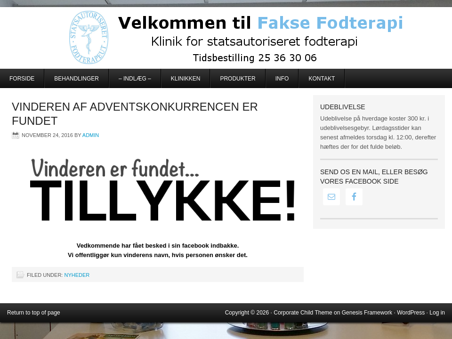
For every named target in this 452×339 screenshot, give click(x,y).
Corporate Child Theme (303, 312)
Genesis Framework (367, 312)
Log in (437, 312)
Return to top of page (33, 312)
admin (90, 135)
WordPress (411, 312)
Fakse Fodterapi (226, 37)
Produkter (237, 78)
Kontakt (321, 78)
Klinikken (186, 78)
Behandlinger (76, 78)
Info (282, 78)
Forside (21, 78)
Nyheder (76, 275)
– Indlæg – (135, 78)
